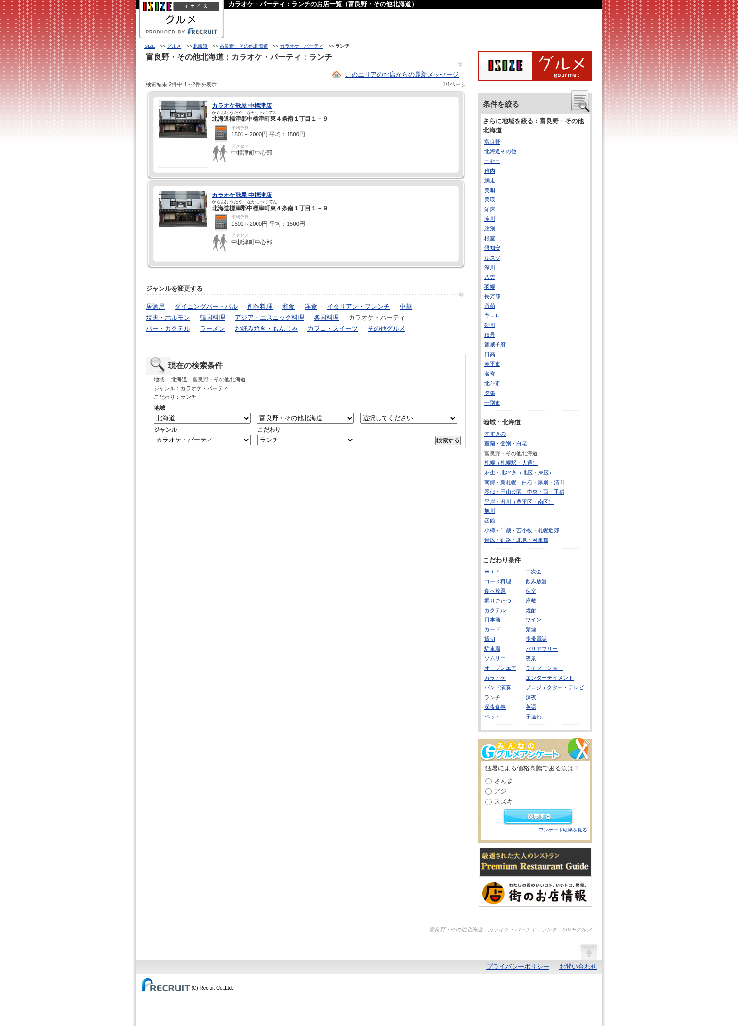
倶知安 (492, 248)
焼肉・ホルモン (168, 317)
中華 (406, 306)
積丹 (489, 335)
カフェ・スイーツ (332, 328)
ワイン (534, 619)
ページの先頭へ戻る (588, 951)
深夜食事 (495, 707)
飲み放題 (536, 581)
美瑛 (489, 199)
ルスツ (492, 258)
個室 (531, 591)
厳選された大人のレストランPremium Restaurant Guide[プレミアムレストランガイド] (535, 862)
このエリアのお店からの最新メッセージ (402, 74)
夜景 (531, 658)
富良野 (492, 142)
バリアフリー (542, 649)
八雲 (489, 277)
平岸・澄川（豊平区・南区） (519, 502)
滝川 (489, 219)
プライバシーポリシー (517, 966)
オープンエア (500, 668)
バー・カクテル (168, 328)
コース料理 (497, 581)
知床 (489, 209)
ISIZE (149, 46)
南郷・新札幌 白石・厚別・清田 (524, 482)
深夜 (531, 697)
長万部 (492, 296)
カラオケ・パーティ (301, 46)
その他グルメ (386, 328)
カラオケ (495, 678)
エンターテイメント (550, 678)
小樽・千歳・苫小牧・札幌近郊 (521, 530)
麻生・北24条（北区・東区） (519, 472)
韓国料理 (212, 317)
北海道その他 (500, 151)
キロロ (492, 315)
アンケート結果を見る (563, 829)
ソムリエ (495, 658)
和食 (288, 306)
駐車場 (492, 649)
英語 (531, 707)
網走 (489, 180)
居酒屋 (155, 306)
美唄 (489, 190)
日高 (489, 354)
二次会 (534, 571)
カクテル (495, 610)
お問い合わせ (578, 966)
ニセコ (492, 161)
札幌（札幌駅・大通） (511, 463)
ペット (492, 716)
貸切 (489, 639)
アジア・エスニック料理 (269, 317)
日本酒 (492, 619)
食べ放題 (495, 591)
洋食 (311, 306)
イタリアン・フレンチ (358, 306)
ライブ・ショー (544, 668)
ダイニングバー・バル (206, 306)
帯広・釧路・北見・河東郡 (516, 540)
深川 (489, 267)
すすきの (495, 434)
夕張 (489, 393)
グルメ (174, 46)
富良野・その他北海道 (244, 46)
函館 (489, 520)
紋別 (489, 228)
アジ (500, 791)
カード (492, 629)
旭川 (489, 511)
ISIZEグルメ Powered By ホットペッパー (535, 66)
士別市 (492, 403)
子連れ (534, 716)
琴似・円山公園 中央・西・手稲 (524, 492)
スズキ (503, 801)
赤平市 (492, 364)
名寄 (489, 373)
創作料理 (260, 306)
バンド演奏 (497, 687)
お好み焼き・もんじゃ (266, 328)
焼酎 (531, 610)
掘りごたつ (497, 600)
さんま (503, 780)
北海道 (200, 46)
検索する (448, 440)
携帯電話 (536, 639)
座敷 (531, 600)
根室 (489, 238)
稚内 (489, 171)
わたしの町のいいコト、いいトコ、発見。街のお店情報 (535, 892)
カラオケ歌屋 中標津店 (242, 106)
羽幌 (489, 287)
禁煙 (531, 629)
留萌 (489, 306)
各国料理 (326, 317)
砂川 (489, 325)
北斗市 (492, 383)
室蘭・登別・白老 (505, 443)
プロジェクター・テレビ (555, 687)
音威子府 (495, 344)
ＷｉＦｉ (495, 571)
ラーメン (212, 328)
